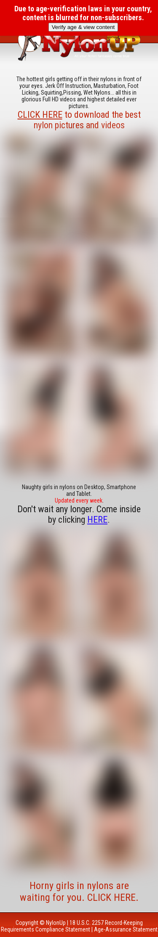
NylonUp (56, 922)
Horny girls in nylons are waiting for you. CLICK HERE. (79, 891)
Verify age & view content (83, 27)
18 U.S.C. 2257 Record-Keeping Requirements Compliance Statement (72, 926)
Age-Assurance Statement (126, 929)
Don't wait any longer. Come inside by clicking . (79, 514)
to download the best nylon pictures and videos (79, 119)
